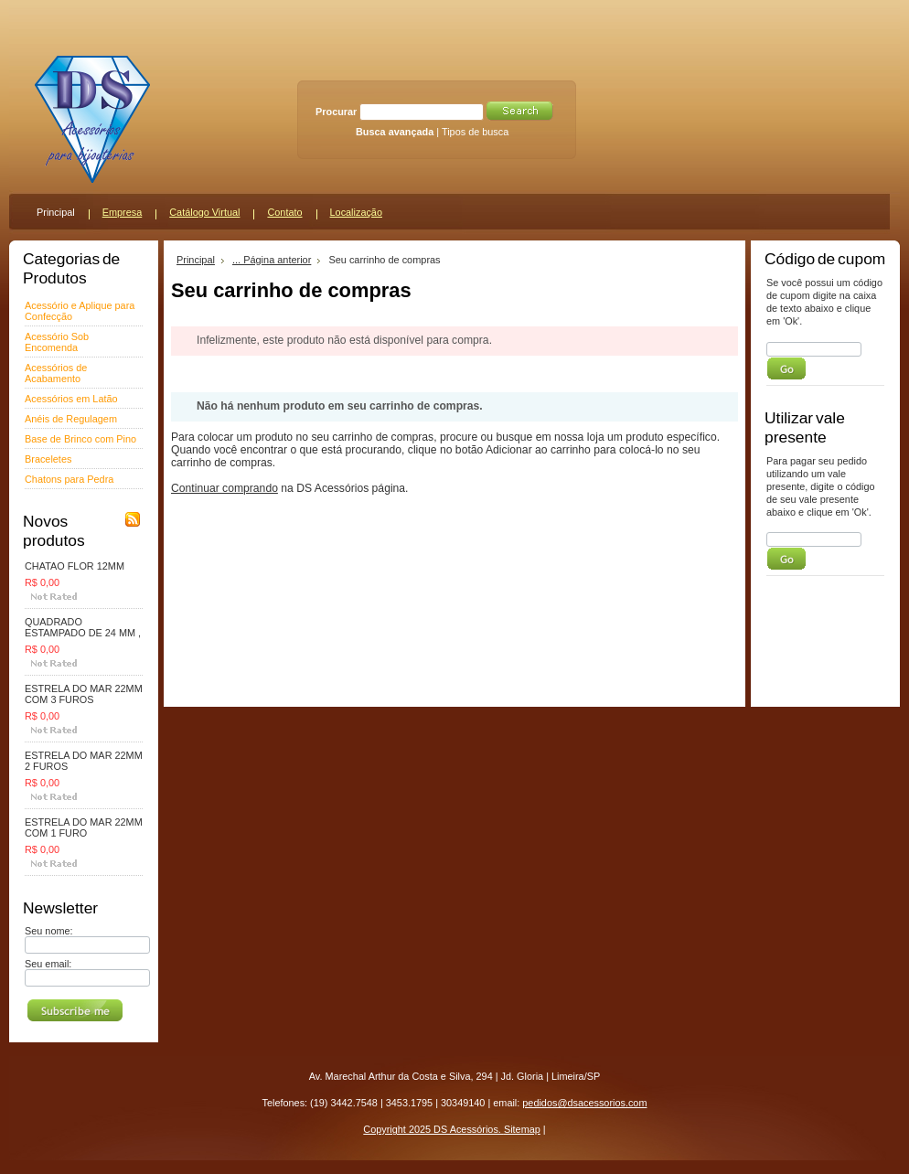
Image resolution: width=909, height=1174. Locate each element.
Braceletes (48, 459)
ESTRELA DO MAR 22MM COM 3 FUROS (84, 694)
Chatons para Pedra (69, 479)
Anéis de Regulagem (71, 418)
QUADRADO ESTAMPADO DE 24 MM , (83, 627)
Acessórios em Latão (71, 398)
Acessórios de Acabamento (56, 373)
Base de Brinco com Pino (80, 438)
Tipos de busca (475, 131)
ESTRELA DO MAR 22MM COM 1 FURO (84, 827)
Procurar (336, 111)
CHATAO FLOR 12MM (74, 565)
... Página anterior (271, 259)
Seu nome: (49, 930)
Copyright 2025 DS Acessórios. (433, 1129)
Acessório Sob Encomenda (57, 342)
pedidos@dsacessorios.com (584, 1102)
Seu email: (48, 963)
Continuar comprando (224, 488)
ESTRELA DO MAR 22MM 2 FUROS (84, 761)
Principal (195, 259)
